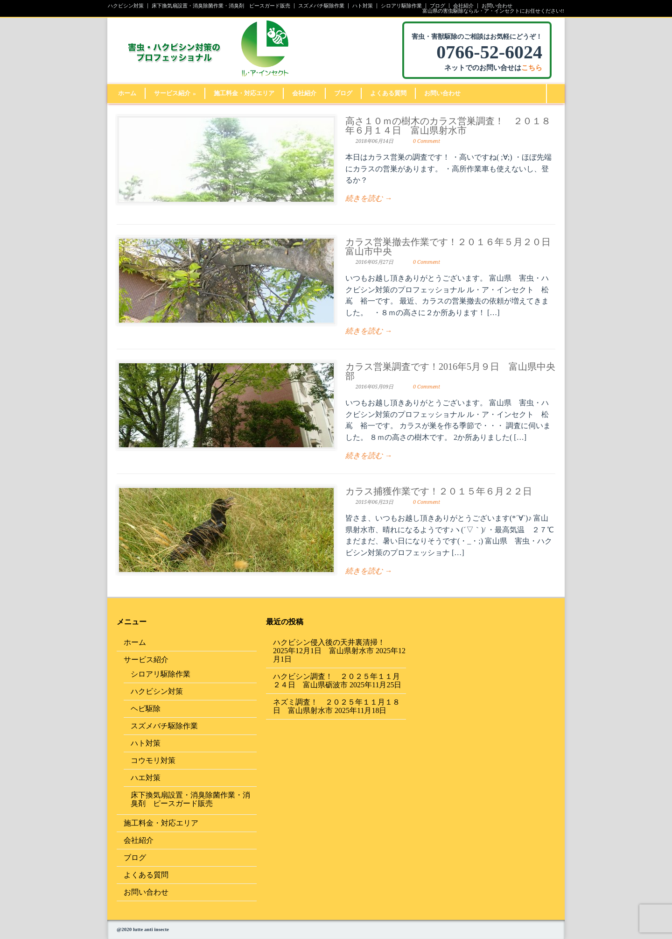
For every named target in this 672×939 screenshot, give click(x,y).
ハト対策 (362, 5)
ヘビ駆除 (146, 709)
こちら (531, 67)
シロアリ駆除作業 (401, 5)
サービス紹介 (175, 93)
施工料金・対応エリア (244, 93)
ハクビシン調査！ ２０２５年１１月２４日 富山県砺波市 (336, 680)
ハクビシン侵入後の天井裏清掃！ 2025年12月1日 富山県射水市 (332, 646)
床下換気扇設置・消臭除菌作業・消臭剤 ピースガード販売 (221, 5)
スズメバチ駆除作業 (321, 5)
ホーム (127, 93)
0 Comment (426, 141)
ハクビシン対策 (126, 5)
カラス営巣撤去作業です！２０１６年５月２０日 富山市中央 (452, 246)
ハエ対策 (146, 778)
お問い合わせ (497, 5)
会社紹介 (463, 5)
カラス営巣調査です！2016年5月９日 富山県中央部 (450, 371)
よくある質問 (388, 93)
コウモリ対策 (153, 760)
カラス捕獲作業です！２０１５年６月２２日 (438, 491)
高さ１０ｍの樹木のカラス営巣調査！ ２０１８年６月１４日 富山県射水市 (448, 125)
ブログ (437, 5)
